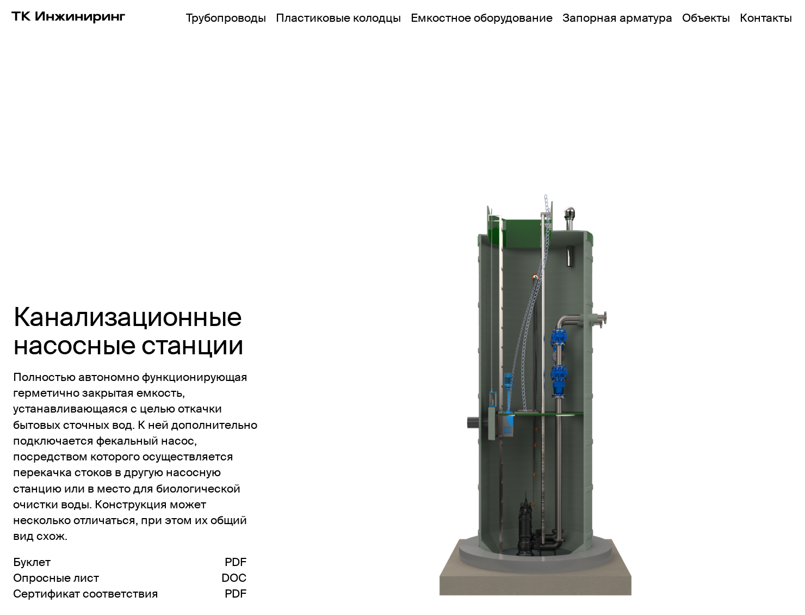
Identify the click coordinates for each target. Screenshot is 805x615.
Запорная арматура (617, 18)
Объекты (706, 18)
